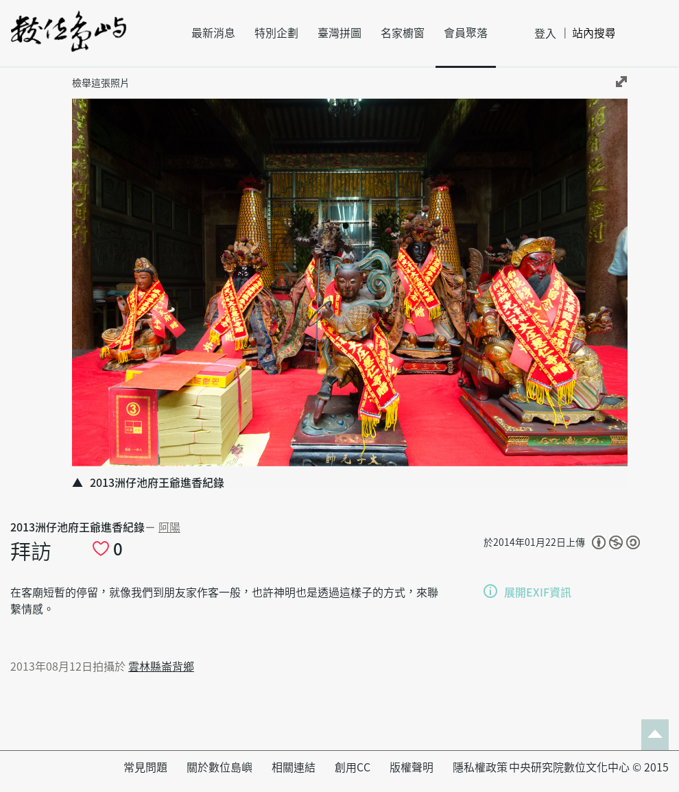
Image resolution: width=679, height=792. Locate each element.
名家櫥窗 (403, 32)
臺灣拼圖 (339, 32)
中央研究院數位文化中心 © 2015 (589, 767)
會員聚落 (466, 32)
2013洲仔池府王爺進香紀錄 (77, 527)
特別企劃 (276, 32)
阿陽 (169, 527)
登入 (545, 33)
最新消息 (213, 32)
